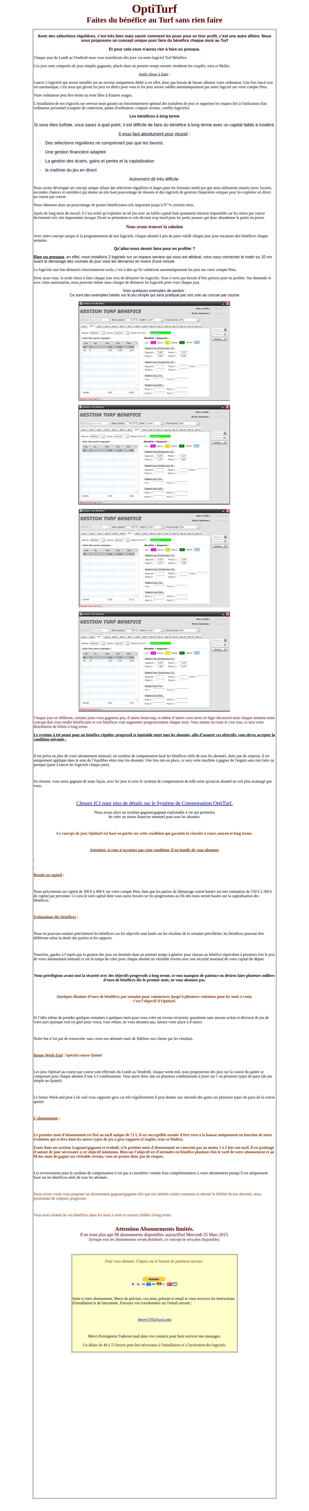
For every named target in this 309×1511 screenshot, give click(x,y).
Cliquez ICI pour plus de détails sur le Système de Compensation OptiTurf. (154, 803)
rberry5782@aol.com (154, 1319)
